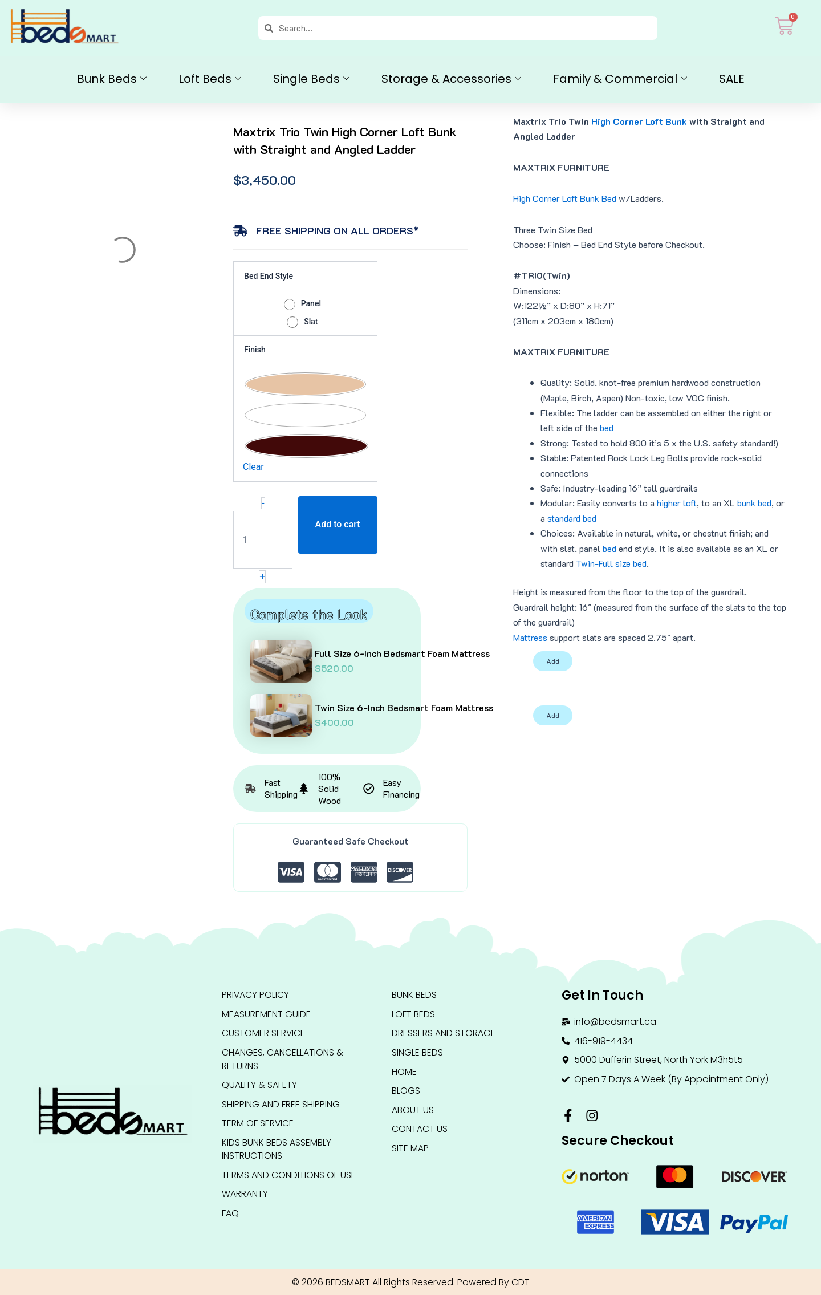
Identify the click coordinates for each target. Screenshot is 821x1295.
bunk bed (754, 503)
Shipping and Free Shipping (281, 1105)
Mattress (530, 637)
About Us (413, 1111)
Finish (255, 349)
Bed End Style (268, 276)
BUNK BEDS (414, 994)
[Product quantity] (262, 540)
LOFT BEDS (413, 1014)
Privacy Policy (256, 994)
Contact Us (420, 1130)
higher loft (677, 503)
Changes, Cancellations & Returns (282, 1059)
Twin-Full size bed (611, 563)
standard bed (571, 518)
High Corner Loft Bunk (639, 121)
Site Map (410, 1149)
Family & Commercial (620, 79)
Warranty (245, 1196)
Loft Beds (209, 79)
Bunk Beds (112, 79)
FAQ (230, 1216)
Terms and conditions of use (289, 1177)
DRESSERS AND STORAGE (443, 1033)
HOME (404, 1072)
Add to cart (337, 524)
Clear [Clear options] (253, 466)
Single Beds (311, 79)
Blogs (406, 1091)
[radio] (305, 304)
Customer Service (264, 1033)
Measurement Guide (266, 1014)
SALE (732, 79)
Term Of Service (258, 1124)
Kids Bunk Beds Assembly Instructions (276, 1151)
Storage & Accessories (451, 79)
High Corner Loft (545, 198)
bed (606, 427)
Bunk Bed (598, 198)
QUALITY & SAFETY (259, 1086)
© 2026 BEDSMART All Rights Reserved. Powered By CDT (410, 1282)
